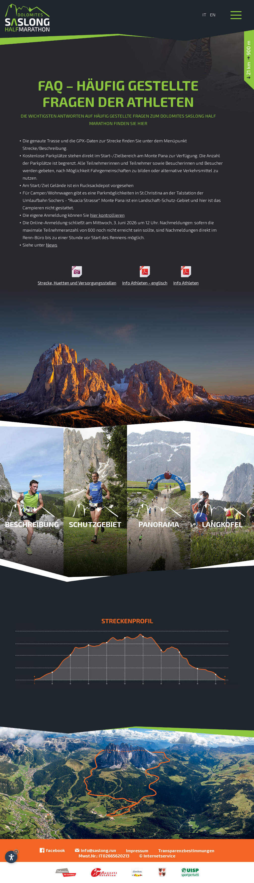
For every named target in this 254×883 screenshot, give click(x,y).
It (204, 14)
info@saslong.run (95, 850)
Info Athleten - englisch (144, 275)
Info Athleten (186, 275)
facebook (52, 850)
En (213, 14)
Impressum (137, 850)
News (51, 245)
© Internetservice (157, 855)
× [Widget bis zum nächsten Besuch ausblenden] (16, 851)
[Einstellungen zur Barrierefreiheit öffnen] (11, 857)
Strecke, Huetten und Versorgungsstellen (77, 275)
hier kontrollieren (107, 215)
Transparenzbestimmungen (186, 850)
